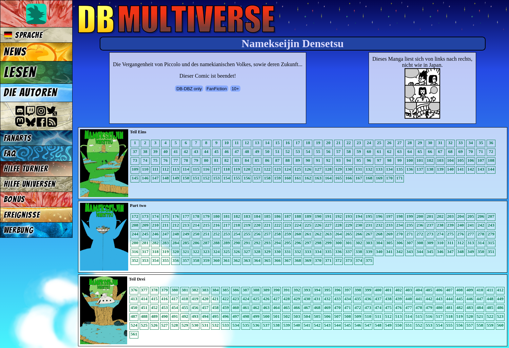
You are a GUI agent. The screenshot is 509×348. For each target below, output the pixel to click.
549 (388, 325)
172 (135, 216)
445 (459, 298)
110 (145, 169)
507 (337, 316)
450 (134, 307)
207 (491, 216)
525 (144, 325)
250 (196, 233)
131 (358, 169)
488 (144, 316)
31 (440, 142)
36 (491, 142)
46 (226, 151)
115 (196, 169)
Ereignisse (22, 215)
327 (246, 251)
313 (470, 242)
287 (206, 242)
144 (491, 169)
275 (450, 233)
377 (144, 289)
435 (357, 298)
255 (246, 233)
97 (379, 160)
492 (184, 316)
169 (379, 177)
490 (164, 316)
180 (216, 216)
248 (175, 233)
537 (266, 325)
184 (257, 216)
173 (145, 216)
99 (399, 160)
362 (236, 260)
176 (175, 216)
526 (154, 325)
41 (176, 151)
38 (145, 151)
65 (420, 151)
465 (286, 307)
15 (277, 142)
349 (470, 251)
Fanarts (18, 138)
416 (164, 298)
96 (369, 160)
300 (338, 242)
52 (288, 151)
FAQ (10, 153)
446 (469, 298)
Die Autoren (30, 92)
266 (358, 233)
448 (490, 298)
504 (307, 316)
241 (470, 225)
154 (226, 177)
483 (469, 307)
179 (206, 216)
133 (379, 169)
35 (481, 142)
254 (236, 233)
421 (215, 298)
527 (164, 325)
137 (419, 169)
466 (296, 307)
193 (348, 216)
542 (317, 325)
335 (328, 251)
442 (429, 298)
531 (205, 325)
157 (257, 177)
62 (389, 151)
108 (491, 160)
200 (419, 216)
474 (378, 307)
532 (215, 325)
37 (135, 151)
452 (154, 307)
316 (135, 251)
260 (297, 233)
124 (287, 169)
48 (247, 151)
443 (439, 298)
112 (165, 169)
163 (318, 177)
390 (276, 289)
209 (145, 225)
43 (196, 151)
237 (430, 225)
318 (155, 251)
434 (347, 298)
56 (328, 151)
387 (245, 289)
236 (419, 225)
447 (479, 298)
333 (308, 251)
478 (418, 307)
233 (389, 225)
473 (368, 307)
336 (338, 251)
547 (368, 325)
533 (225, 325)
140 (450, 169)
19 (318, 142)
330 (277, 251)
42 (186, 151)
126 (308, 169)
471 (347, 307)
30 (430, 142)
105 (460, 160)
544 (337, 325)
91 (318, 160)
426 (266, 298)
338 (358, 251)
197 (389, 216)
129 (338, 169)
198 (399, 216)
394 (317, 289)
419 (195, 298)
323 (206, 251)
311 (450, 242)
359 (206, 260)
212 (175, 225)
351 (491, 251)
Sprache (23, 35)
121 (257, 169)
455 (184, 307)
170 (389, 177)
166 (348, 177)
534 (235, 325)
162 (308, 177)
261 (308, 233)
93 (338, 160)
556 (459, 325)
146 (145, 177)
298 (318, 242)
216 (216, 225)
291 (246, 242)
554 (439, 325)
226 (318, 225)
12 (247, 142)
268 (379, 233)
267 (369, 233)
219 (246, 225)
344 (419, 251)
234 (399, 225)
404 (418, 289)
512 (388, 316)
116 (206, 169)
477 (408, 307)
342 (399, 251)
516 (429, 316)
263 (328, 233)
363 (246, 260)
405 (429, 289)
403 (408, 289)
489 (154, 316)
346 (440, 251)
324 (216, 251)
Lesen (20, 72)
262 (318, 233)
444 (449, 298)
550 (398, 325)
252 (216, 233)
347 (450, 251)
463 (266, 307)
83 (237, 160)
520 (469, 316)
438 (388, 298)
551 (408, 325)
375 (369, 260)
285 (185, 242)
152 (206, 177)
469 (327, 307)
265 (348, 233)
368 (297, 260)
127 (318, 169)
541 (307, 325)
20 (328, 142)
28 (410, 142)
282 (155, 242)
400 (378, 289)
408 (459, 289)
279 (491, 233)
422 (225, 298)
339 (369, 251)
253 (226, 233)
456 (195, 307)
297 (308, 242)
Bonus (14, 199)
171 (399, 177)
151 (196, 177)
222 (277, 225)
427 (276, 298)
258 (277, 233)
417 (174, 298)
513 (398, 316)
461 (245, 307)
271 (409, 233)
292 (257, 242)
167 (358, 177)
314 (480, 242)
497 (235, 316)
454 (174, 307)
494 (205, 316)
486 (500, 307)
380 (174, 289)
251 (206, 233)
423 (235, 298)
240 (460, 225)
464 (276, 307)
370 (318, 260)
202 (440, 216)
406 (439, 289)
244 (135, 233)
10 (226, 142)
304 (379, 242)
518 (449, 316)
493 (195, 316)
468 (317, 307)
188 (297, 216)
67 (440, 151)
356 (175, 260)
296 (297, 242)
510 (368, 316)
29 (420, 142)
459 (225, 307)
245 (145, 233)
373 (348, 260)
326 (236, 251)
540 (296, 325)
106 (470, 160)
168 (369, 177)
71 (481, 151)
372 (338, 260)
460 (235, 307)
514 (408, 316)
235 (409, 225)
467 (307, 307)
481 (449, 307)
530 (195, 325)
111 (155, 169)
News (15, 52)
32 (450, 142)
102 (430, 160)
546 (357, 325)
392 (296, 289)
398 (357, 289)
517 (439, 316)
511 (378, 316)
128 (328, 169)
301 (348, 242)
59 (359, 151)
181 (226, 216)
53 (298, 151)
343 (409, 251)
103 (440, 160)
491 (174, 316)
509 (357, 316)
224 (297, 225)
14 (267, 142)
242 (480, 225)
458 (215, 307)
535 (245, 325)
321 (185, 251)
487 (134, 316)
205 (470, 216)
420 (205, 298)
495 (215, 316)
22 (349, 142)
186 (277, 216)
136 (409, 169)
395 (327, 289)
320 (175, 251)
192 (338, 216)
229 (348, 225)
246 (155, 233)
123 (277, 169)
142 (470, 169)
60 (369, 151)
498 (245, 316)
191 (328, 216)
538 (276, 325)
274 (440, 233)
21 (338, 142)
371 (328, 260)
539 (286, 325)
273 (430, 233)
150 (185, 177)
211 (165, 225)
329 (267, 251)
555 (449, 325)
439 (398, 298)
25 (379, 142)
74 (145, 160)
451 (144, 307)
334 (318, 251)
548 (378, 325)
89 (298, 160)
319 (165, 251)
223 (287, 225)
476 (398, 307)
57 (338, 151)
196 (379, 216)
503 (296, 316)
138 (430, 169)
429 (296, 298)
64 (410, 151)
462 (256, 307)
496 (225, 316)
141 (460, 169)
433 (337, 298)
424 (245, 298)
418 (184, 298)
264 (338, 233)
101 (419, 160)
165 (338, 177)
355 (165, 260)
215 (206, 225)
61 (379, 151)
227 (328, 225)
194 (358, 216)
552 (418, 325)
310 (440, 242)
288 (216, 242)
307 (409, 242)
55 (318, 151)
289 (226, 242)
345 (430, 251)
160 (287, 177)
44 (206, 151)
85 (257, 160)
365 (267, 260)
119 (237, 169)
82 (226, 160)
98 (389, 160)
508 (347, 316)
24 (369, 142)
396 (337, 289)
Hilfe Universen (30, 184)
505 (317, 316)
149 (175, 177)
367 (287, 260)
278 (480, 233)
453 (164, 307)
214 (196, 225)
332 (297, 251)
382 (195, 289)
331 (287, 251)
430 (307, 298)
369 (308, 260)
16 (288, 142)
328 (257, 251)
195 (369, 216)
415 (154, 298)
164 (328, 177)
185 (267, 216)
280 (135, 242)
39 (155, 151)
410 (479, 289)
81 (216, 160)
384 (215, 289)
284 (175, 242)
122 (267, 169)
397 (347, 289)
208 (135, 225)
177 (185, 216)
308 (419, 242)
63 (399, 151)
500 (266, 316)
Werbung (19, 230)
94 (349, 160)
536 (256, 325)
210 (155, 225)
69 (460, 151)
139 (440, 169)
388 (256, 289)
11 (237, 142)
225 (308, 225)
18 (308, 142)
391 (286, 289)
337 (348, 251)
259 (287, 233)
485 (490, 307)
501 (276, 316)
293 (267, 242)
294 (277, 242)
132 (369, 169)
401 (388, 289)
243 (491, 225)
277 (470, 233)
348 (460, 251)
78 (186, 160)
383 (205, 289)
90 (308, 160)
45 (216, 151)
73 (135, 160)
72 (491, 151)
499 (256, 316)
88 (288, 160)
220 (257, 225)
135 (399, 169)
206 (480, 216)
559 (490, 325)
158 (267, 177)
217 (226, 225)
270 (399, 233)
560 (500, 325)
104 (450, 160)
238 (440, 225)
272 (419, 233)
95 (359, 160)
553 (429, 325)
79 (196, 160)
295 (287, 242)
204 (460, 216)
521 (479, 316)
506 (327, 316)
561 (134, 333)
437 (378, 298)
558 (479, 325)
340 (379, 251)
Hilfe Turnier (26, 169)
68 (450, 151)
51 (277, 151)
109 (135, 169)
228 (338, 225)
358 (196, 260)
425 (256, 298)
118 (226, 169)
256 (257, 233)
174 (155, 216)
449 (500, 298)
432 (327, 298)
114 (186, 169)
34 (471, 142)
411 (490, 289)
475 (388, 307)
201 (430, 216)
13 (257, 142)
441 (418, 298)
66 (430, 151)
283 (165, 242)
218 (236, 225)
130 (348, 169)
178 (196, 216)
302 (358, 242)
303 (369, 242)
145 (135, 177)
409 (469, 289)
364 (257, 260)
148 (165, 177)
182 (236, 216)
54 (308, 151)
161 (297, 177)
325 (226, 251)
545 (347, 325)
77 (176, 160)
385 (225, 289)
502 (286, 316)
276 (460, 233)
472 (357, 307)
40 (165, 151)
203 (450, 216)
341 (389, 251)
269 (389, 233)
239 (450, 225)
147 (155, 177)
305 (389, 242)
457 (205, 307)
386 (235, 289)
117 (216, 169)
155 (236, 177)
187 (287, 216)
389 (266, 289)
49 (257, 151)
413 (134, 298)
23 (359, 142)
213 (185, 225)
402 (398, 289)
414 (144, 298)
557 (469, 325)
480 (439, 307)
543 (327, 325)
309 (430, 242)
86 (267, 160)
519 (459, 316)
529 (184, 325)
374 (358, 260)
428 (286, 298)
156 (246, 177)
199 (409, 216)
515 (418, 316)
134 (389, 169)
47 (237, 151)
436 (368, 298)
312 (460, 242)
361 (226, 260)
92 (328, 160)
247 (165, 233)
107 (480, 160)
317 (145, 251)
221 (267, 225)
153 (216, 177)
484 (479, 307)
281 (145, 242)
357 (185, 260)
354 (155, 260)
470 (337, 307)
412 (500, 289)
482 (459, 307)
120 (246, 169)
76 (165, 160)
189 (308, 216)
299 (328, 242)
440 (408, 298)
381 (184, 289)
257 (267, 233)
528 (174, 325)
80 (206, 160)
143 (480, 169)
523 (500, 316)
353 (145, 260)
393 (307, 289)
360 (216, 260)
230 (358, 225)
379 (164, 289)
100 (409, 160)
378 (154, 289)
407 (449, 289)
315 (491, 242)
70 (471, 151)
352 (135, 260)
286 (196, 242)
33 (460, 142)
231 (369, 225)
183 (246, 216)
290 (236, 242)
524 (134, 325)
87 (277, 160)
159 (277, 177)
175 (165, 216)
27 (399, 142)
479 (429, 307)
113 (176, 169)
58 (349, 151)
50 (267, 151)
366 (277, 260)
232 (379, 225)
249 (185, 233)
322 (196, 251)
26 (389, 142)
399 (368, 289)
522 (490, 316)
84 (247, 160)
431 (317, 298)
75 (155, 160)
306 (399, 242)
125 (297, 169)
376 (134, 289)
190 (318, 216)
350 (480, 251)
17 (298, 142)
